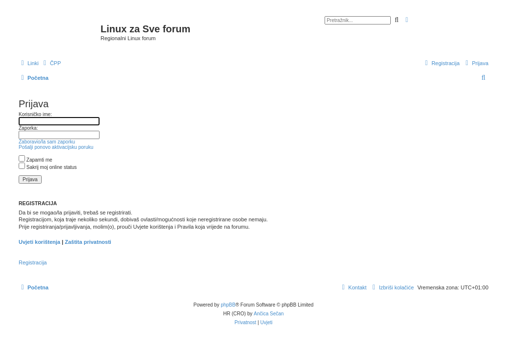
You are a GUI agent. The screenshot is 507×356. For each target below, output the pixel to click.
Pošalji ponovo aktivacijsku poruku (56, 147)
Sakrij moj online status (48, 167)
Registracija (33, 262)
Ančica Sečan (269, 313)
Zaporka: (28, 128)
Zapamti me (35, 160)
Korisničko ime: (35, 114)
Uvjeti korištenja (39, 242)
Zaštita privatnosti (88, 242)
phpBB (228, 305)
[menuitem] (51, 63)
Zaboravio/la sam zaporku (47, 141)
